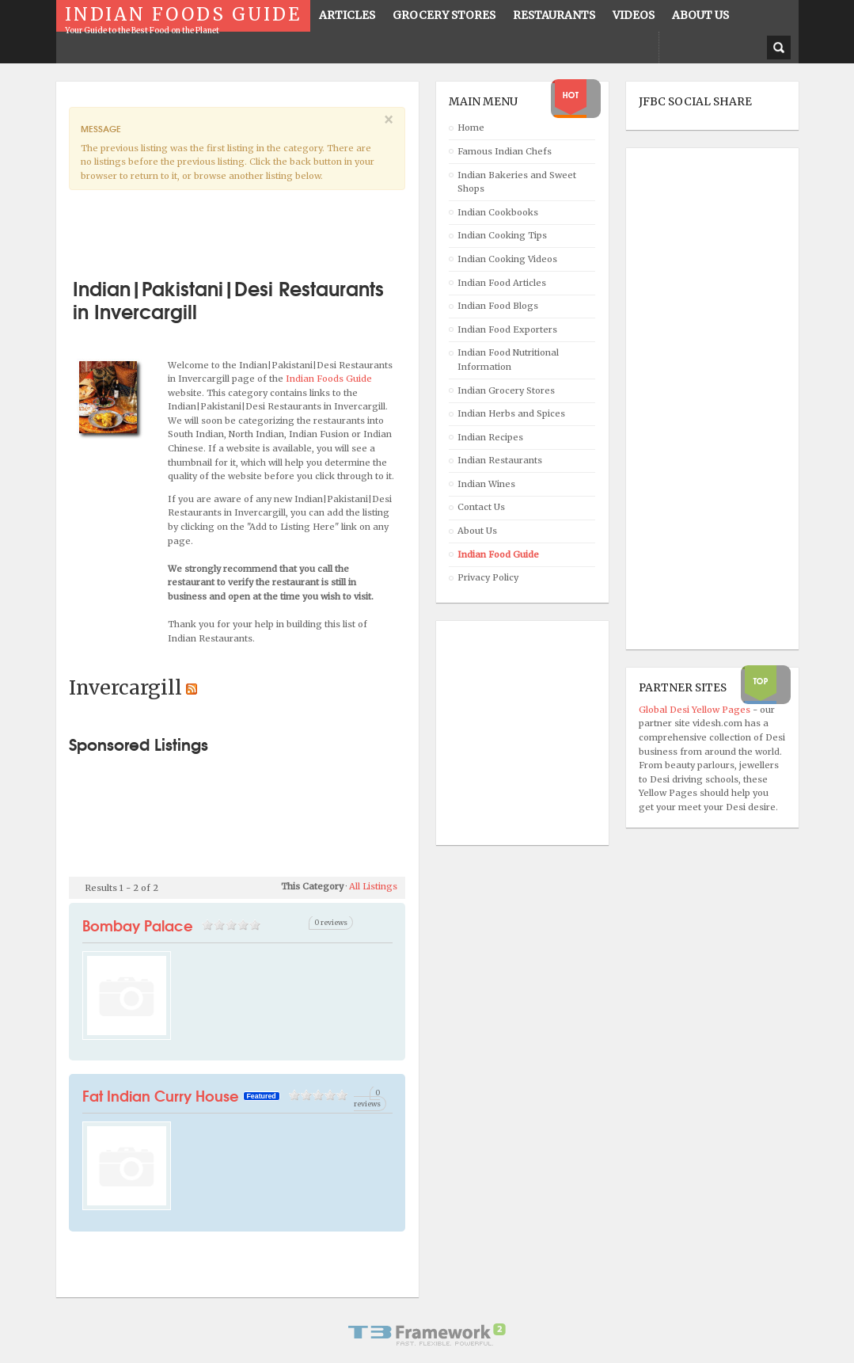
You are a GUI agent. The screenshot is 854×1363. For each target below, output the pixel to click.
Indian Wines (486, 483)
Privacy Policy (487, 577)
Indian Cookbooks (497, 212)
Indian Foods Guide (329, 378)
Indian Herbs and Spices (511, 413)
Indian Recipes (490, 437)
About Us (477, 530)
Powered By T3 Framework (427, 1334)
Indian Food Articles (501, 282)
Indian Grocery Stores (506, 390)
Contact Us (481, 506)
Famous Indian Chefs (504, 151)
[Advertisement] (254, 228)
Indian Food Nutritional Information (508, 359)
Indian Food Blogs (497, 305)
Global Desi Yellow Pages (696, 709)
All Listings (373, 886)
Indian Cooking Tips (502, 235)
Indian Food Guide (498, 554)
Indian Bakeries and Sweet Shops (516, 182)
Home (470, 127)
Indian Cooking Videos (507, 259)
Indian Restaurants (499, 460)
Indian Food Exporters (507, 329)
